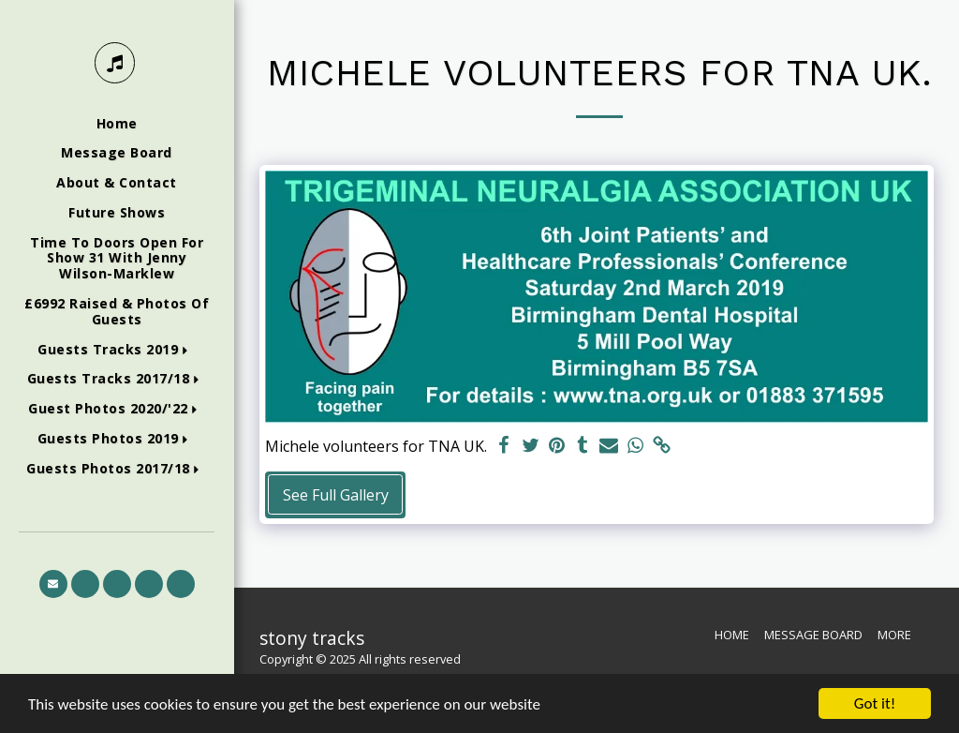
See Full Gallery (336, 495)
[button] (116, 350)
